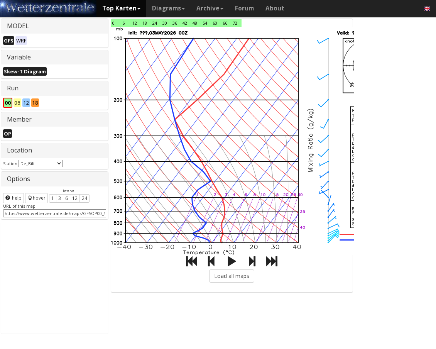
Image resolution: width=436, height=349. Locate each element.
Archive (209, 8)
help (13, 198)
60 (215, 23)
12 (75, 198)
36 (174, 23)
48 (195, 23)
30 (164, 23)
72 (235, 23)
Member (19, 119)
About (274, 8)
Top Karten (121, 8)
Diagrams (168, 8)
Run (13, 88)
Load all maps (231, 276)
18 (144, 23)
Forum (244, 8)
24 (84, 198)
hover (36, 198)
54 (205, 23)
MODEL (18, 26)
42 (185, 23)
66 (225, 23)
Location (19, 150)
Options (18, 178)
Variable (19, 57)
